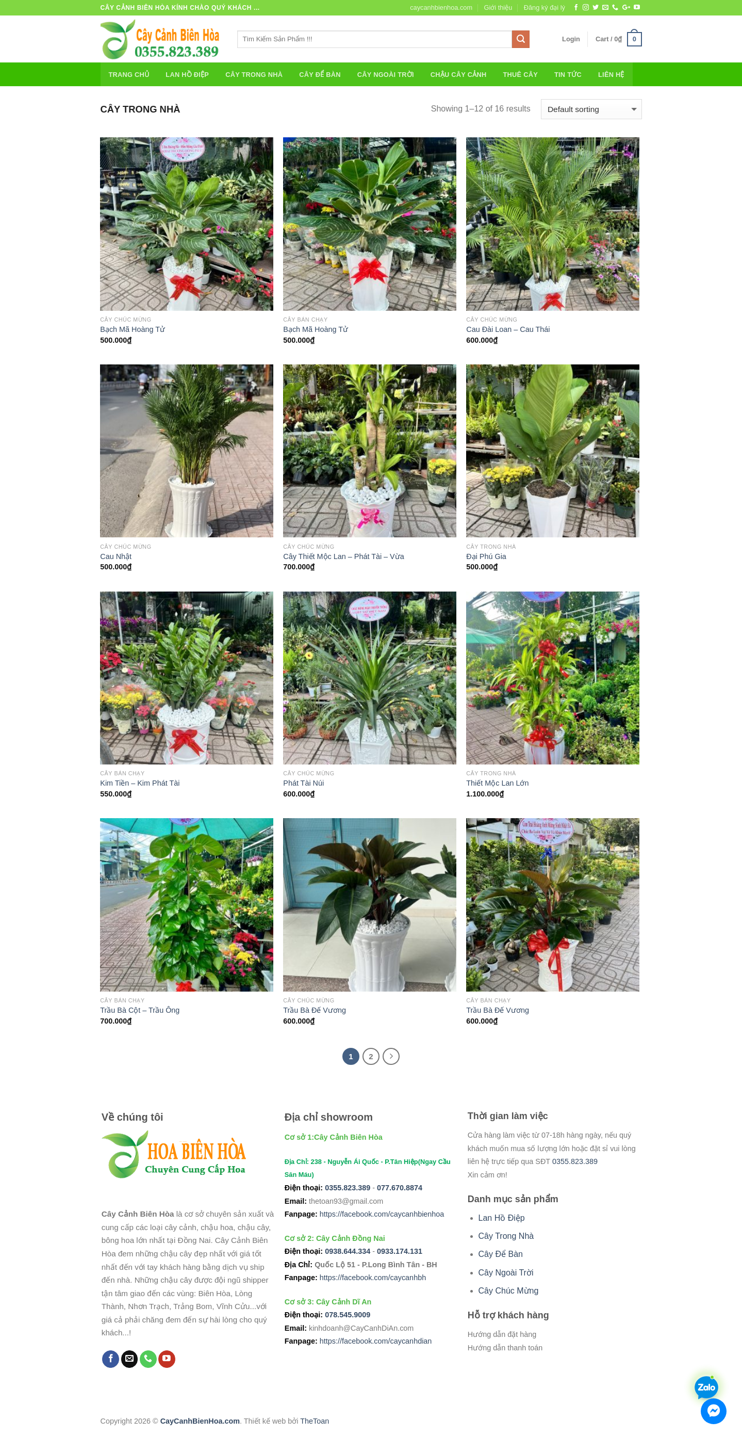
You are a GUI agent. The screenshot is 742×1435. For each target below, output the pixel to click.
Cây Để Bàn (319, 74)
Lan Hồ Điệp (187, 74)
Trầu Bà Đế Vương (314, 1010)
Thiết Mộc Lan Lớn (497, 783)
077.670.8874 (399, 1188)
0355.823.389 (347, 1188)
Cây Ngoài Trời (385, 74)
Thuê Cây (520, 74)
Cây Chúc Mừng (509, 1290)
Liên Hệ (611, 74)
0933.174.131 (399, 1251)
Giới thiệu (498, 7)
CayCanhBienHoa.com (200, 1421)
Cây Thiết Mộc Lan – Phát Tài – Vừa (343, 556)
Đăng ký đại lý (544, 7)
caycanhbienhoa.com (441, 7)
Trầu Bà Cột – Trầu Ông (139, 1010)
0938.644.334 (347, 1251)
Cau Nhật (115, 556)
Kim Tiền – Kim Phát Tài (139, 783)
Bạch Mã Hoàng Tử (132, 329)
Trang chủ (129, 74)
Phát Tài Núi (303, 783)
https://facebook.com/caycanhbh (373, 1277)
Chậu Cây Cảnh (459, 74)
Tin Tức (568, 74)
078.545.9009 (347, 1315)
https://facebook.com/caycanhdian (376, 1341)
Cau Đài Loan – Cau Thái (508, 329)
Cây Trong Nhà (254, 74)
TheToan (314, 1421)
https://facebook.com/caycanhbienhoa (382, 1214)
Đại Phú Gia (486, 556)
